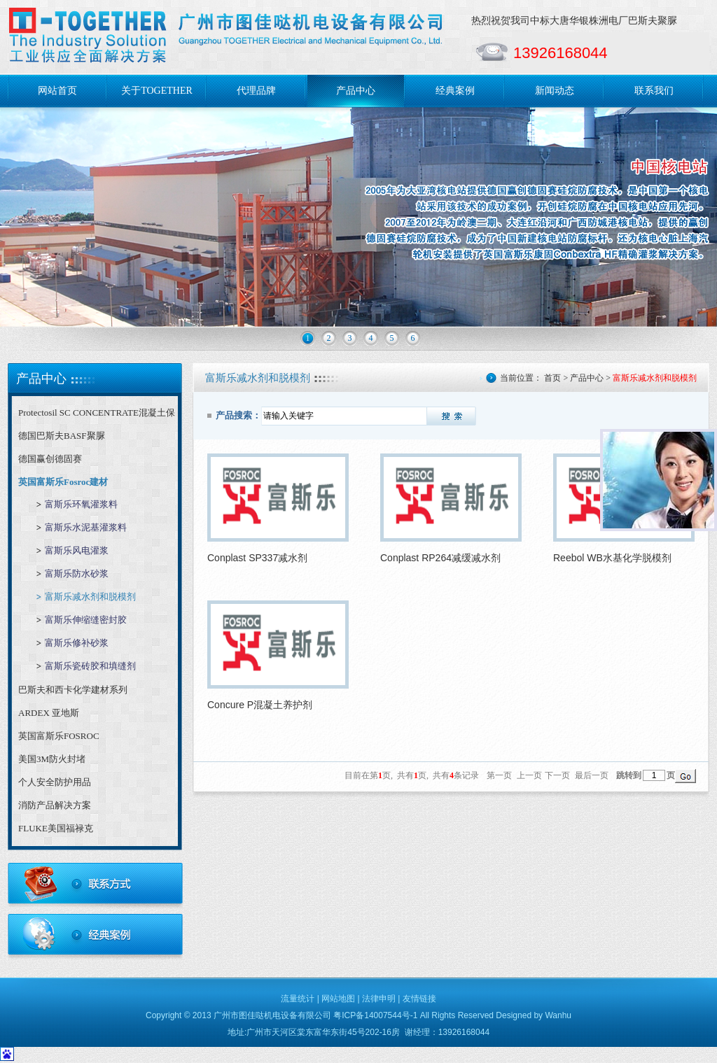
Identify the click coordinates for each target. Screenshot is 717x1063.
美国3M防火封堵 (51, 759)
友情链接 (419, 999)
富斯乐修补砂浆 (77, 643)
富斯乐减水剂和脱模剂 (90, 596)
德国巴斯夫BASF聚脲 (61, 435)
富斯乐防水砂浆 (77, 573)
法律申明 (379, 999)
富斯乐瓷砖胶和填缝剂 (90, 666)
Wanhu (558, 1015)
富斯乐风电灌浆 (77, 550)
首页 (552, 378)
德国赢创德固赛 (50, 458)
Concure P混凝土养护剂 (259, 704)
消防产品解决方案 (54, 805)
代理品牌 (256, 90)
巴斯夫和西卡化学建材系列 (72, 689)
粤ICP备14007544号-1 (375, 1015)
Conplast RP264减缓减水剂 (440, 557)
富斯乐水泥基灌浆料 (86, 527)
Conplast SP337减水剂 (257, 557)
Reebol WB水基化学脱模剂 (612, 557)
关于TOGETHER (157, 90)
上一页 (529, 775)
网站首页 (57, 90)
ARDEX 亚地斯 (48, 713)
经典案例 (455, 90)
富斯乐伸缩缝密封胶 (86, 619)
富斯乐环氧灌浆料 (81, 504)
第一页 (499, 775)
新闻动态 (554, 90)
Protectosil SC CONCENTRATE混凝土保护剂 (96, 415)
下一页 (557, 775)
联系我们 (654, 90)
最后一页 (591, 775)
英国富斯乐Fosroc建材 (63, 482)
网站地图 (338, 999)
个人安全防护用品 (54, 782)
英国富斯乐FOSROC (58, 736)
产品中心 (355, 90)
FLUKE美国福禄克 (55, 828)
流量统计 (297, 999)
